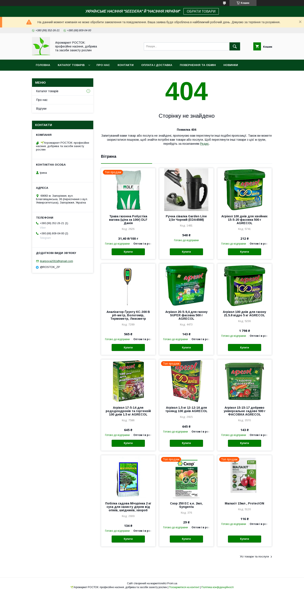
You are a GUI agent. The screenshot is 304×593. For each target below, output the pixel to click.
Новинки (230, 65)
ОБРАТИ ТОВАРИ (201, 11)
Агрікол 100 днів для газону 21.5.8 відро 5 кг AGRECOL (244, 313)
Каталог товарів (71, 65)
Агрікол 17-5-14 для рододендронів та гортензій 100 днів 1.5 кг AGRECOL (128, 411)
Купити (128, 251)
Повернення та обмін (198, 65)
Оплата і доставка (156, 65)
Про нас (103, 65)
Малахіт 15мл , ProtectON (244, 503)
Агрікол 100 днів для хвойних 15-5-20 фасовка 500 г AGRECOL (244, 220)
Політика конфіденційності (217, 587)
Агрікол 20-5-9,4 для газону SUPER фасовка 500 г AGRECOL (186, 315)
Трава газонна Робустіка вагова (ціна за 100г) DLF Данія (128, 220)
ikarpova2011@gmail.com (56, 261)
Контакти (126, 65)
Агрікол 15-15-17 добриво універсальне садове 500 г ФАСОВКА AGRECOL (244, 411)
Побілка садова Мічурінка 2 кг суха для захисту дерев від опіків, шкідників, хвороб (128, 507)
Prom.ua (172, 583)
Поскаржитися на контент (184, 587)
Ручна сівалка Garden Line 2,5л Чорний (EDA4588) (186, 218)
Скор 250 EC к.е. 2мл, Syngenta (186, 505)
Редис (204, 143)
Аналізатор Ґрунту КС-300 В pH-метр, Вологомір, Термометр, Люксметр (128, 315)
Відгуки (41, 108)
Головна (43, 65)
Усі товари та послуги (254, 556)
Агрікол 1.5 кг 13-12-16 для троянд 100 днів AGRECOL (186, 409)
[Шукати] (234, 46)
